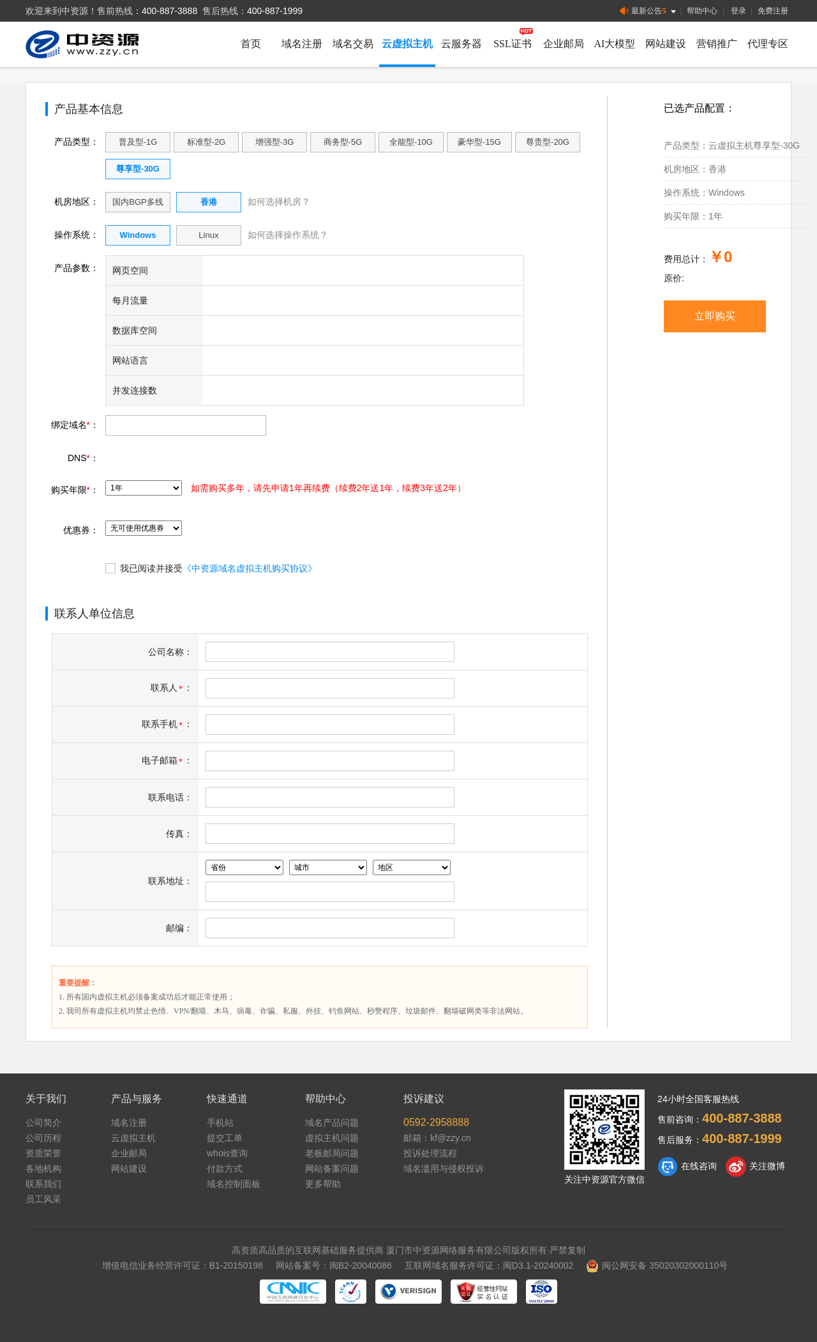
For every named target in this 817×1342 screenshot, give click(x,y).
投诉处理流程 (430, 1153)
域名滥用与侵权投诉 (443, 1168)
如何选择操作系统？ (288, 235)
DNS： (83, 458)
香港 (208, 202)
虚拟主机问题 (332, 1138)
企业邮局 (563, 43)
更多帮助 (323, 1184)
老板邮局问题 (332, 1153)
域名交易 (353, 43)
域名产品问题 (332, 1122)
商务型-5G (343, 142)
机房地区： (76, 201)
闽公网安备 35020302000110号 (657, 1265)
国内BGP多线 (137, 202)
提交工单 (225, 1138)
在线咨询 (687, 1166)
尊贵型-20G (547, 142)
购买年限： (75, 490)
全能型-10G (411, 142)
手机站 (220, 1122)
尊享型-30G (138, 168)
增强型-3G (274, 142)
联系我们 (43, 1184)
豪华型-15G (479, 142)
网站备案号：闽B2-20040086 (334, 1265)
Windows (138, 235)
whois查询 (227, 1153)
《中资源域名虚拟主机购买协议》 (250, 568)
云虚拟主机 (407, 43)
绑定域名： (75, 425)
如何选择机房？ (279, 201)
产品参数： (76, 268)
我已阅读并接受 (211, 567)
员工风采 (43, 1199)
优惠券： (81, 530)
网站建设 (665, 43)
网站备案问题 (332, 1168)
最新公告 (648, 11)
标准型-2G (206, 142)
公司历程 (43, 1138)
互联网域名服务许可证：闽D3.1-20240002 (489, 1265)
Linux (208, 235)
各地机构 (43, 1168)
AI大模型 (615, 43)
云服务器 (461, 43)
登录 (738, 10)
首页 (251, 43)
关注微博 (755, 1166)
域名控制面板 (233, 1184)
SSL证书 (512, 43)
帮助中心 (702, 10)
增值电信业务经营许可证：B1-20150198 (182, 1265)
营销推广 (716, 43)
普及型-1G (138, 142)
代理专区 (767, 43)
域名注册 (301, 43)
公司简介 (43, 1122)
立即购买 (714, 316)
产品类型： (76, 141)
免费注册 (773, 10)
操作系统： (76, 235)
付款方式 (225, 1168)
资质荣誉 (43, 1153)
